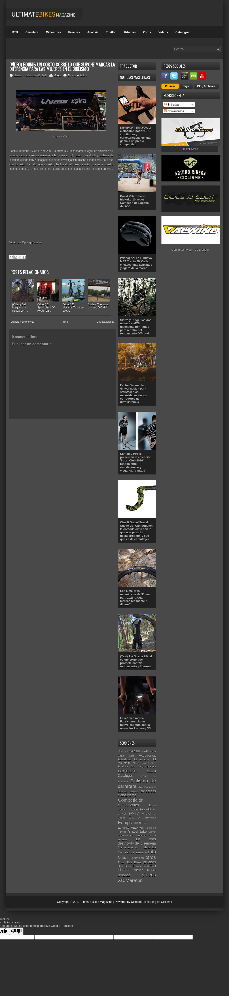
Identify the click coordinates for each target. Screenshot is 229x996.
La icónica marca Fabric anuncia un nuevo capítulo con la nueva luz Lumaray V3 (135, 723)
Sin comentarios (77, 75)
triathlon (124, 870)
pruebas (149, 862)
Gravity (152, 832)
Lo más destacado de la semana (137, 841)
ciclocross (148, 791)
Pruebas (74, 32)
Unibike (151, 870)
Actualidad (124, 759)
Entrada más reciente (22, 321)
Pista (121, 862)
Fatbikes (137, 827)
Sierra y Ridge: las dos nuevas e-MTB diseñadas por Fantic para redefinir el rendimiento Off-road (135, 326)
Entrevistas (149, 817)
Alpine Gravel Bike (144, 763)
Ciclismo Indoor (147, 786)
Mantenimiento (127, 847)
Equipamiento (132, 822)
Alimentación (142, 759)
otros (151, 857)
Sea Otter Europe (130, 866)
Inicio (65, 321)
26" (120, 751)
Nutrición (138, 858)
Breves (151, 766)
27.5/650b (132, 751)
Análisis (92, 32)
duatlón (133, 809)
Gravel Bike (137, 831)
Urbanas (130, 32)
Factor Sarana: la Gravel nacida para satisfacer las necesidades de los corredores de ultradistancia (133, 394)
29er (145, 751)
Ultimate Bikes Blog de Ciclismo (151, 901)
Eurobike (123, 827)
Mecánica (149, 847)
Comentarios (174, 111)
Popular (170, 86)
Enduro (134, 817)
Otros (147, 32)
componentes (128, 805)
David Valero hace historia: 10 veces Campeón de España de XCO (134, 201)
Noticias (124, 858)
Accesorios (147, 755)
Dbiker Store (190, 149)
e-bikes (145, 809)
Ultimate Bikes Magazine (96, 901)
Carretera (31, 32)
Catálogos (182, 32)
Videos (163, 32)
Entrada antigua (105, 321)
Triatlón (111, 32)
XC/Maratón (130, 880)
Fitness (122, 831)
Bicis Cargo (137, 766)
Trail (153, 866)
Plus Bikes (133, 862)
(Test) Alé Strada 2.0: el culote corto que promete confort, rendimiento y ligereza (136, 661)
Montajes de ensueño (132, 852)
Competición (131, 800)
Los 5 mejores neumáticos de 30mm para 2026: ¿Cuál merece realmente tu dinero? (135, 597)
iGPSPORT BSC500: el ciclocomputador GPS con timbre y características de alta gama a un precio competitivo (135, 136)
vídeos (57, 75)
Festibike (150, 827)
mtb (152, 851)
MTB (15, 32)
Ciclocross (53, 32)
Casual (151, 771)
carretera (127, 770)
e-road (146, 813)
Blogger (204, 249)
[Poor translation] (16, 931)
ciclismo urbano (128, 791)
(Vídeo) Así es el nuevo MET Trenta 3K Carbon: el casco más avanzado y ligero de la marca (136, 263)
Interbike (123, 835)
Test (146, 866)
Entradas (171, 104)
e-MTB (134, 813)
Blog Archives (206, 86)
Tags (186, 86)
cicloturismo (127, 795)
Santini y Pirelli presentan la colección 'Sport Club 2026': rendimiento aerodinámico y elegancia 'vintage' (135, 462)
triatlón (138, 870)
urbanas (124, 875)
